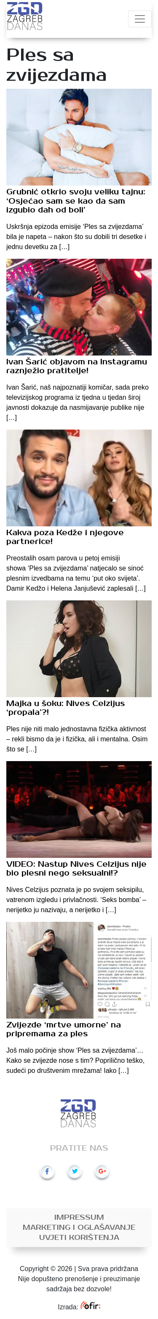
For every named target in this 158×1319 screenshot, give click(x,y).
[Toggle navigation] (140, 19)
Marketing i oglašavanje (79, 1227)
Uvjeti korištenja (79, 1238)
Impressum (79, 1217)
